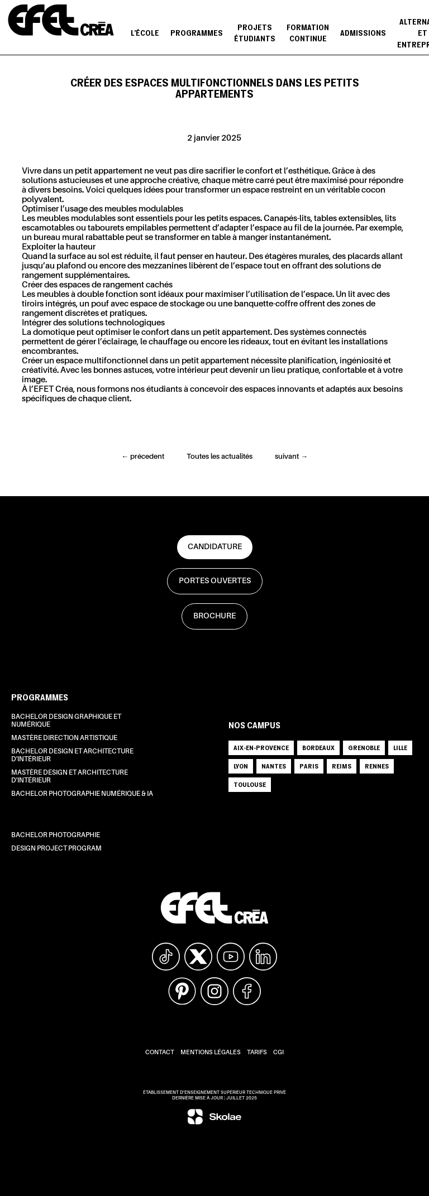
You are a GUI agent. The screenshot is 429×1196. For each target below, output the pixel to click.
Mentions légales (210, 1053)
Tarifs (257, 1053)
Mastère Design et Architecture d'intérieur (69, 777)
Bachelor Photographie (55, 835)
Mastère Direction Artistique (64, 738)
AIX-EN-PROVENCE (261, 747)
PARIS (308, 766)
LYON (240, 766)
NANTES (273, 766)
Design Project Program (56, 849)
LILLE (400, 747)
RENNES (377, 766)
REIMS (341, 766)
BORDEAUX (318, 747)
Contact (159, 1053)
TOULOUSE (249, 784)
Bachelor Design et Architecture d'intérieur (72, 755)
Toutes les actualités (219, 456)
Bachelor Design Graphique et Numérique (66, 721)
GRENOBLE (364, 747)
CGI (278, 1053)
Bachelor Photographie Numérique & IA (82, 794)
